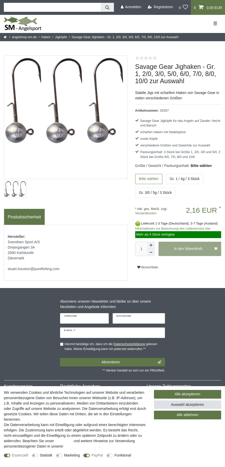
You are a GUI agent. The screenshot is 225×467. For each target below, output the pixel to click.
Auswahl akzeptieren (187, 404)
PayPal (97, 455)
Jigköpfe (61, 37)
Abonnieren (131, 362)
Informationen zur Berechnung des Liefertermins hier (173, 228)
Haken (45, 37)
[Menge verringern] (151, 252)
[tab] (24, 217)
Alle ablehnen (187, 415)
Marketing (72, 455)
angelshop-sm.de (24, 37)
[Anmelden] (131, 7)
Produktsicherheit (24, 217)
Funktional (122, 455)
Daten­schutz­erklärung (81, 446)
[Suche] (107, 7)
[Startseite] (5, 37)
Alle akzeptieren (187, 394)
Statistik (46, 455)
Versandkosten (145, 213)
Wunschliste (147, 267)
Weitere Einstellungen (21, 461)
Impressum (64, 441)
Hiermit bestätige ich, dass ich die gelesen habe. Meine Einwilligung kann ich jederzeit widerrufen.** (111, 346)
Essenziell (20, 455)
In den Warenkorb (195, 249)
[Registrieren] (160, 7)
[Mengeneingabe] (141, 249)
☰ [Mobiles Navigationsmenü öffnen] (215, 23)
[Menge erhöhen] (151, 245)
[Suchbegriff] (52, 7)
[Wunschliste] (183, 7)
